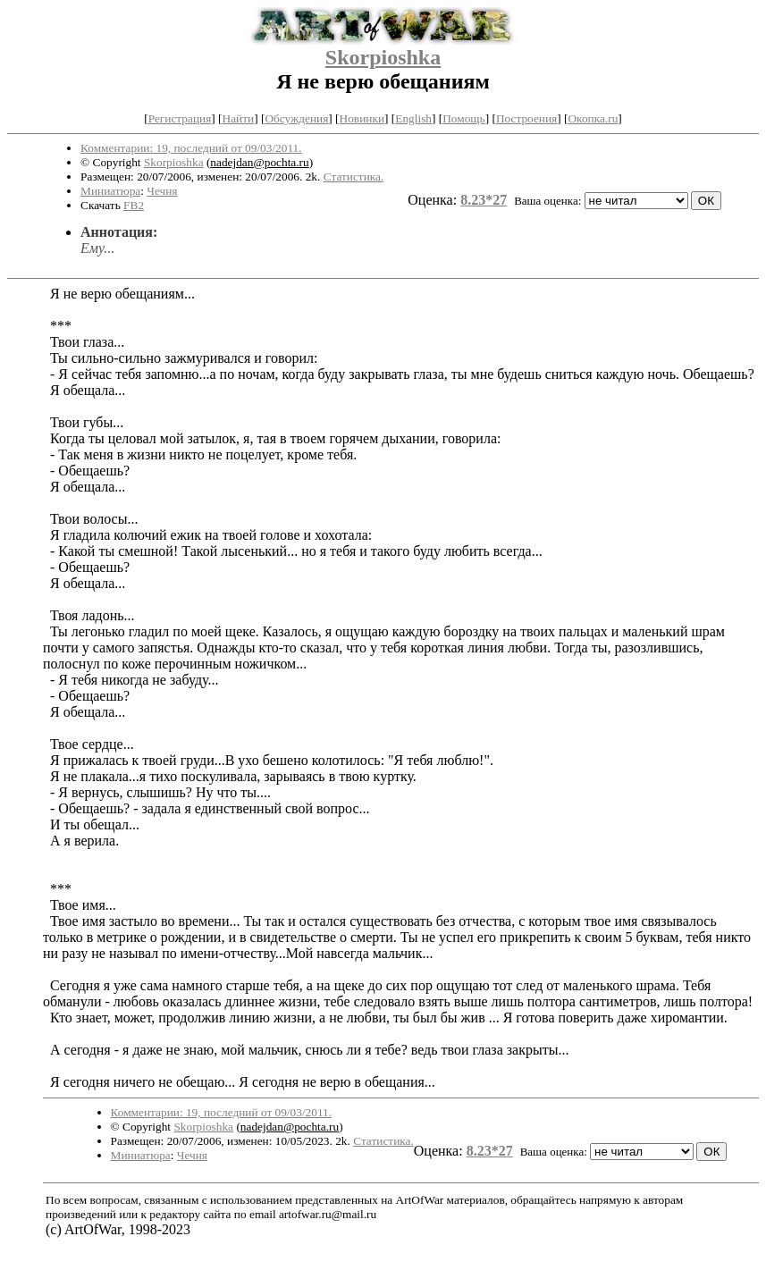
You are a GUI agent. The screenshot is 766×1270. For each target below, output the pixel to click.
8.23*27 (483, 199)
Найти (239, 118)
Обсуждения (296, 118)
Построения (526, 118)
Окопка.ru (593, 118)
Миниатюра (110, 191)
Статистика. (354, 176)
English (413, 118)
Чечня (162, 191)
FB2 (133, 205)
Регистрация (180, 118)
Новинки (362, 118)
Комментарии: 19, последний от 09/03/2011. (191, 148)
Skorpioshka (383, 57)
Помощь (463, 118)
